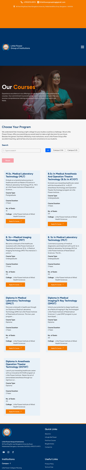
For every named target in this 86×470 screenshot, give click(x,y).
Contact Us (48, 447)
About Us (48, 434)
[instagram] (8, 452)
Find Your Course (50, 440)
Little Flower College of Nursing (12, 468)
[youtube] (3, 452)
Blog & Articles (49, 444)
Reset (7, 160)
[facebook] (13, 452)
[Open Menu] (82, 47)
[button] (48, 150)
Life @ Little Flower (51, 437)
